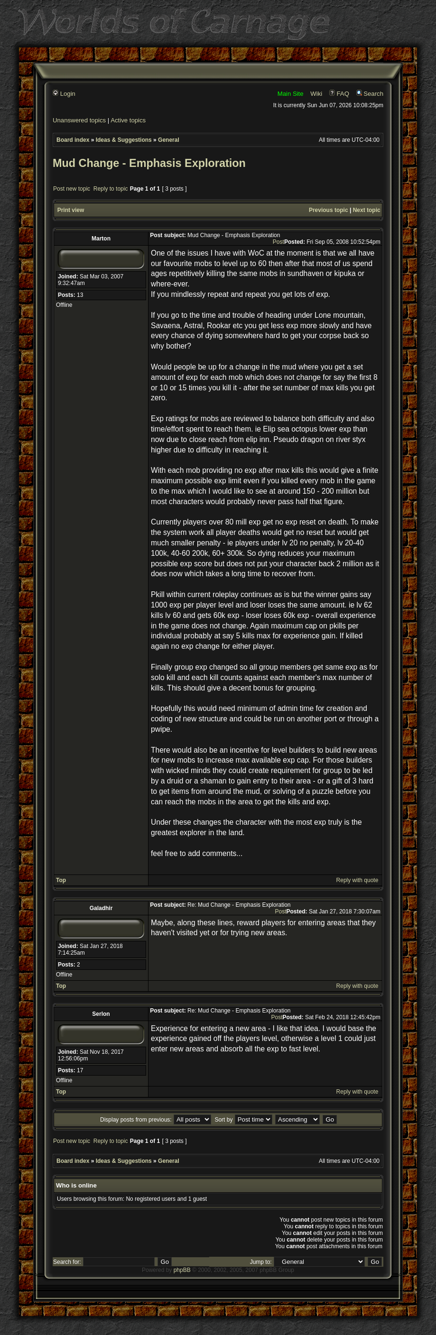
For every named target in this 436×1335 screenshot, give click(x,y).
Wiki (316, 93)
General (168, 140)
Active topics (128, 120)
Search (369, 93)
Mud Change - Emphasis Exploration (149, 163)
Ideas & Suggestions (124, 140)
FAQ (339, 93)
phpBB (182, 1270)
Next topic (366, 210)
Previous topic (328, 210)
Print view (70, 210)
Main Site (291, 93)
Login (64, 93)
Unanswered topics (79, 120)
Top (61, 880)
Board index (72, 140)
